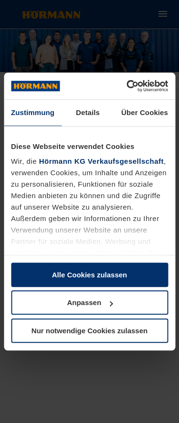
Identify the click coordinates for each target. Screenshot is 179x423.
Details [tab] (88, 112)
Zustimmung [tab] (32, 112)
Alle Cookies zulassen (89, 275)
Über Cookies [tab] (144, 112)
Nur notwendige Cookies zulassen (89, 331)
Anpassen (90, 302)
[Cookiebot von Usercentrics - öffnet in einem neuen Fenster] (127, 86)
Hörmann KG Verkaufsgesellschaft (101, 161)
